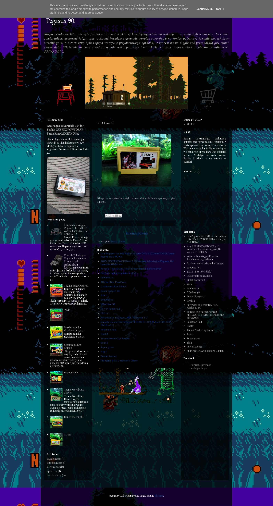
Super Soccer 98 (110, 290)
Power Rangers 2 (110, 308)
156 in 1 (68, 310)
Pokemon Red (108, 329)
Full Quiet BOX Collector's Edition (119, 360)
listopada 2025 (54, 462)
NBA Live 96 (108, 304)
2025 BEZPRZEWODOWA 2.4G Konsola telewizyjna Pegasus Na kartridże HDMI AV (204, 249)
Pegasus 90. (61, 20)
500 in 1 (105, 313)
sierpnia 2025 (54, 467)
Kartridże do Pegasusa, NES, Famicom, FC (124, 317)
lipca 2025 (52, 471)
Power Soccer (109, 356)
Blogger (159, 495)
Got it (220, 8)
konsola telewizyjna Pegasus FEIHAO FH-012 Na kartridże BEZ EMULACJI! (76, 229)
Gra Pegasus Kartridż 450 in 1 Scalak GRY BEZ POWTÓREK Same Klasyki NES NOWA (65, 129)
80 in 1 (104, 342)
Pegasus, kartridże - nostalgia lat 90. (201, 366)
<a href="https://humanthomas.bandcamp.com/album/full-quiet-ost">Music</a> (205, 200)
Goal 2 (104, 333)
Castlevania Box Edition (114, 286)
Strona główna (136, 233)
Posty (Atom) (118, 241)
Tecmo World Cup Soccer (115, 338)
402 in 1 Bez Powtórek (113, 282)
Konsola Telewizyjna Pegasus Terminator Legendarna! (131, 268)
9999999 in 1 (107, 277)
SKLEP (190, 124)
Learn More (205, 8)
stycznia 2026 (54, 458)
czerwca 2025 (54, 475)
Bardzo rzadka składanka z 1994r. (119, 273)
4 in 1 (103, 295)
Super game (107, 347)
